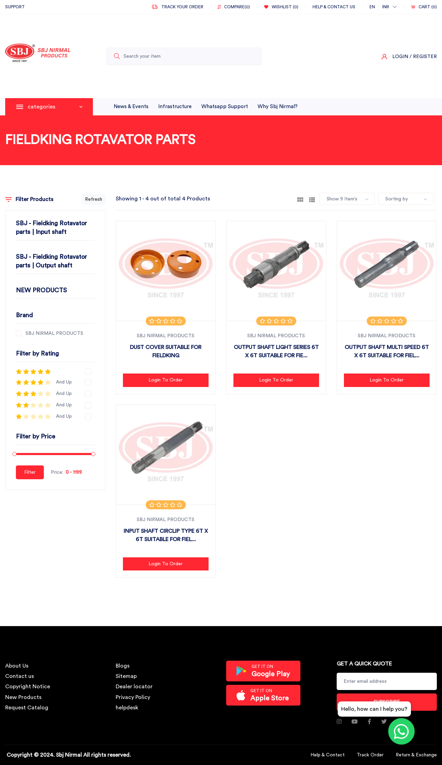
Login (400, 56)
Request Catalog (26, 707)
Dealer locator (134, 686)
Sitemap (126, 676)
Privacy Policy (133, 697)
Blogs (122, 666)
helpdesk (127, 707)
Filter (30, 472)
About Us (16, 666)
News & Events (131, 106)
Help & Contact (327, 755)
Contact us (19, 676)
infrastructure (175, 106)
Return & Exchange (416, 755)
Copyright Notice (27, 686)
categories (55, 107)
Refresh (93, 199)
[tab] (300, 199)
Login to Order (165, 380)
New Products (23, 697)
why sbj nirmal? (278, 106)
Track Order (370, 755)
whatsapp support (224, 106)
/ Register (423, 56)
